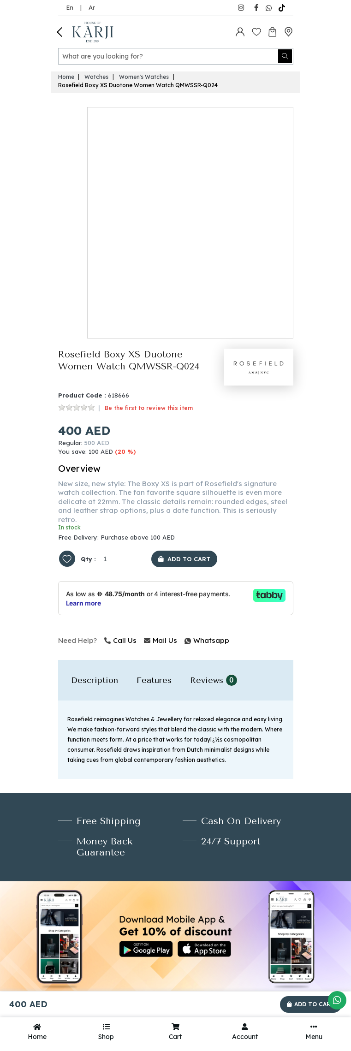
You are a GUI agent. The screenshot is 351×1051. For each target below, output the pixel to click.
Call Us (120, 640)
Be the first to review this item (149, 407)
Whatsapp (185, 640)
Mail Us (160, 640)
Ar (92, 7)
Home (66, 76)
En (69, 7)
